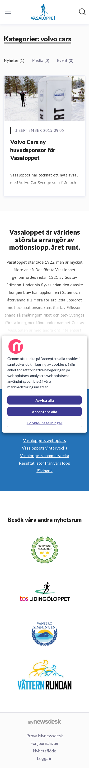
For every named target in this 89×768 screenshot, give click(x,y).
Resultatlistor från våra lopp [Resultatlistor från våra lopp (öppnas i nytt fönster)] (44, 463)
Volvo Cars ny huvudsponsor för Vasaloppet (33, 149)
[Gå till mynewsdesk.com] (44, 721)
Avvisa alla (44, 400)
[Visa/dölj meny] (8, 12)
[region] (44, 384)
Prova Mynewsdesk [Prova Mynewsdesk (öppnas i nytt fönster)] (44, 735)
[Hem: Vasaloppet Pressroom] (43, 12)
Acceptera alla (44, 411)
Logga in (44, 758)
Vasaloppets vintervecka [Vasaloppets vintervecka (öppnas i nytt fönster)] (44, 448)
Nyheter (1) (14, 60)
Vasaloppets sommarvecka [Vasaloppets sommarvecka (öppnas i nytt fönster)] (44, 455)
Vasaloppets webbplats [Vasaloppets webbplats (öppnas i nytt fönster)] (44, 440)
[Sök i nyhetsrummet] (82, 12)
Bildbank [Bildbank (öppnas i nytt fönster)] (45, 470)
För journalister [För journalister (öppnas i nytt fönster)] (44, 743)
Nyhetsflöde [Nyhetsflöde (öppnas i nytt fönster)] (44, 750)
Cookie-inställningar (44, 422)
